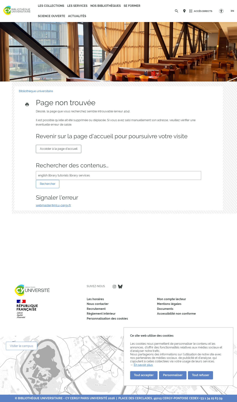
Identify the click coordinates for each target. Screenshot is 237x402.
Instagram (114, 286)
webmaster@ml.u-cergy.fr (53, 205)
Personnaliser (172, 375)
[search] (118, 175)
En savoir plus (143, 365)
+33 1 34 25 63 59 (210, 398)
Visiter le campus (21, 346)
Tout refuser (200, 375)
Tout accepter (144, 375)
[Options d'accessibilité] (223, 11)
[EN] (232, 11)
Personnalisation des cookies (107, 318)
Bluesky (120, 286)
